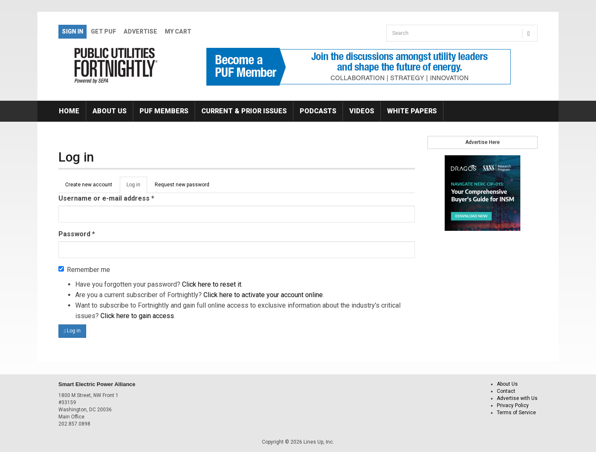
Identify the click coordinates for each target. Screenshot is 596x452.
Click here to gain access (137, 316)
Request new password (182, 185)
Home (69, 111)
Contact (506, 391)
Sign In (72, 31)
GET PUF (103, 31)
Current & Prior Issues (244, 111)
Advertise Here (482, 142)
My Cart (178, 31)
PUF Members (164, 111)
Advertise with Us (517, 398)
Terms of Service (516, 412)
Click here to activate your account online (263, 295)
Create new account (88, 185)
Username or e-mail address (106, 198)
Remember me (84, 270)
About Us (109, 111)
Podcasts (318, 111)
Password (76, 234)
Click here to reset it (211, 284)
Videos (361, 111)
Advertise (140, 31)
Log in (137, 187)
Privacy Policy (513, 405)
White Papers (412, 111)
